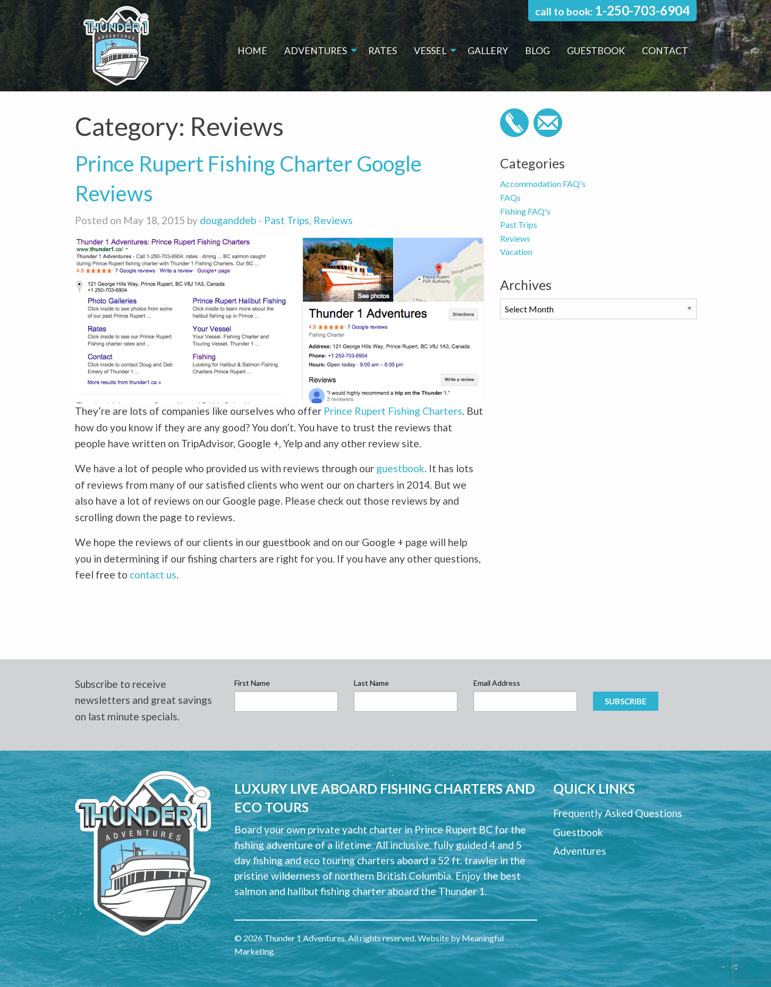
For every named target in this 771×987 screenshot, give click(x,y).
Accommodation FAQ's (543, 183)
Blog (537, 50)
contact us (153, 574)
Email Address (496, 682)
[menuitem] (252, 51)
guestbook (400, 468)
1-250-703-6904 (642, 10)
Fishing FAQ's (525, 211)
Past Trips (286, 220)
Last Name (371, 682)
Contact (665, 50)
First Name (252, 682)
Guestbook (596, 50)
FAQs (510, 197)
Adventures (315, 50)
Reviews (333, 220)
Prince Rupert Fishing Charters (393, 411)
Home (252, 50)
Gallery (488, 50)
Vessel (430, 50)
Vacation (516, 251)
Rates (382, 50)
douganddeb (228, 220)
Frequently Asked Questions (617, 813)
